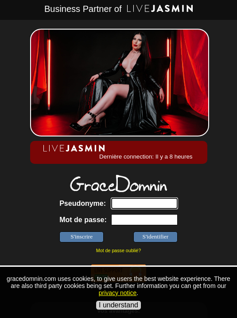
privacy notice (118, 292)
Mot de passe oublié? (118, 250)
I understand (118, 305)
